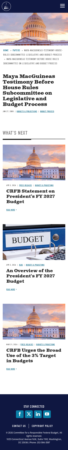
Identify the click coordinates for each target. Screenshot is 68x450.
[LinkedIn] (38, 414)
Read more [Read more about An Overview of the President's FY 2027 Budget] (10, 289)
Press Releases (25, 185)
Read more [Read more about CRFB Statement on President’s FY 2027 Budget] (10, 210)
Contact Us (19, 426)
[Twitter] (29, 414)
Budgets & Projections (27, 111)
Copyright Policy (42, 426)
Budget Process (47, 111)
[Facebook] (20, 414)
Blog (21, 265)
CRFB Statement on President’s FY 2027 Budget (30, 196)
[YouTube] (47, 414)
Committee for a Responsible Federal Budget (6, 6)
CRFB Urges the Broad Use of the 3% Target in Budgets (33, 356)
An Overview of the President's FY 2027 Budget (30, 276)
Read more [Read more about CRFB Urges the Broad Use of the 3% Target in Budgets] (10, 369)
